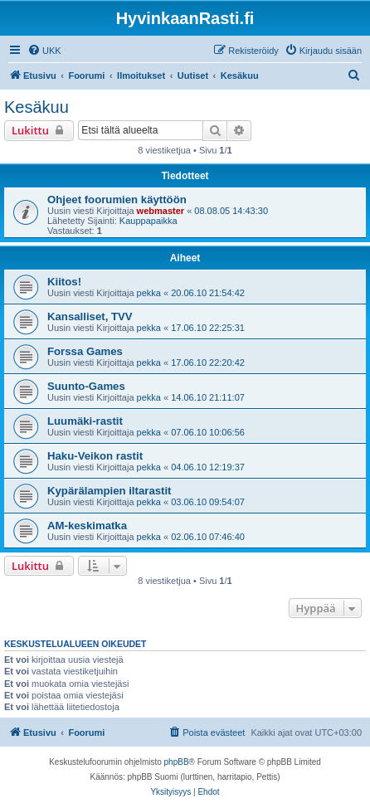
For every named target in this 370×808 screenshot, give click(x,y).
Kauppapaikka (148, 221)
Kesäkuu (36, 107)
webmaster (160, 211)
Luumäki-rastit (85, 421)
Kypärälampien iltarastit (109, 490)
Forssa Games (85, 351)
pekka (149, 293)
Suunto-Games (86, 386)
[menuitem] (44, 51)
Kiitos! (64, 281)
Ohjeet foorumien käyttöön (117, 199)
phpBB (176, 762)
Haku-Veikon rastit (95, 456)
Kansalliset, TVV (90, 316)
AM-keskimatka (87, 525)
